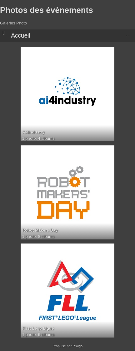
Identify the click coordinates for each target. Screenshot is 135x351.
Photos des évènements (46, 10)
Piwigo (77, 346)
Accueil (20, 35)
